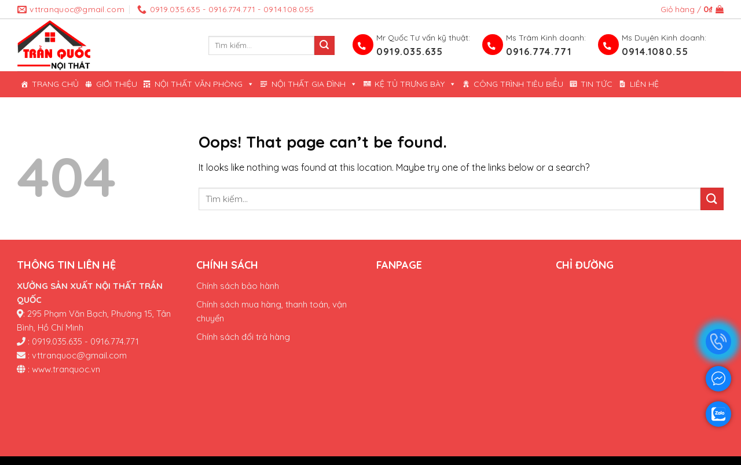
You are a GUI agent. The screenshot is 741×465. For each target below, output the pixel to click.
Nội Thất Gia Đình (314, 84)
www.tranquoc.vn (66, 369)
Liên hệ (644, 84)
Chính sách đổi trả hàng (243, 336)
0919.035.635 (409, 51)
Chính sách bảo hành (237, 285)
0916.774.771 (538, 51)
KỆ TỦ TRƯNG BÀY (415, 84)
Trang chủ (55, 84)
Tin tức (596, 84)
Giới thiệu (116, 84)
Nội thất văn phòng (204, 84)
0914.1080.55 (655, 51)
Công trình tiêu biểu (518, 84)
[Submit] (324, 46)
